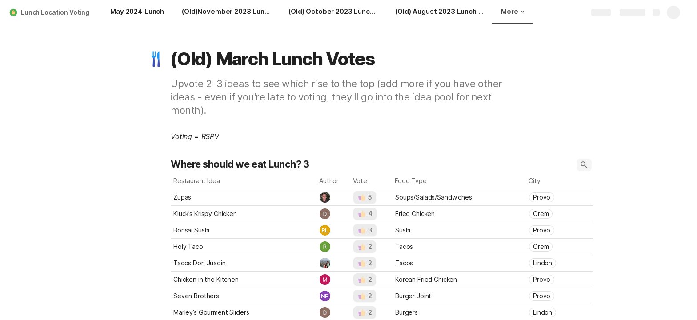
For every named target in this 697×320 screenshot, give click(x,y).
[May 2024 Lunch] (137, 12)
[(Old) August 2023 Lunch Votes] (439, 12)
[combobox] (334, 197)
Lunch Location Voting (55, 12)
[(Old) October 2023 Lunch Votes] (333, 12)
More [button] (512, 11)
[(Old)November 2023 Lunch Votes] (226, 12)
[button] (156, 59)
